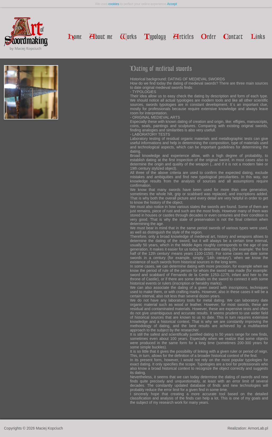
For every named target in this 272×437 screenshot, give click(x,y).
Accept (172, 4)
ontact (233, 37)
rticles (183, 37)
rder (208, 37)
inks (258, 37)
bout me (101, 37)
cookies (113, 4)
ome (75, 37)
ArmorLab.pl (258, 428)
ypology (155, 37)
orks (128, 37)
